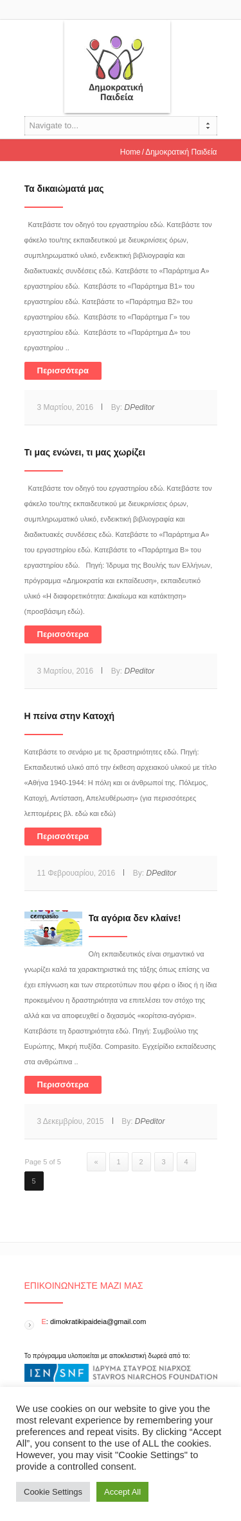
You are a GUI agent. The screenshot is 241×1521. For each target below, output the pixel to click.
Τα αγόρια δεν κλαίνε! (135, 918)
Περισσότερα (63, 370)
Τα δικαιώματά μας (64, 188)
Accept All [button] (122, 1492)
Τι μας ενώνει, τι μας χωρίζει (84, 452)
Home (130, 152)
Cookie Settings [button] (53, 1492)
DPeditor (139, 407)
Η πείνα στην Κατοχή (69, 716)
